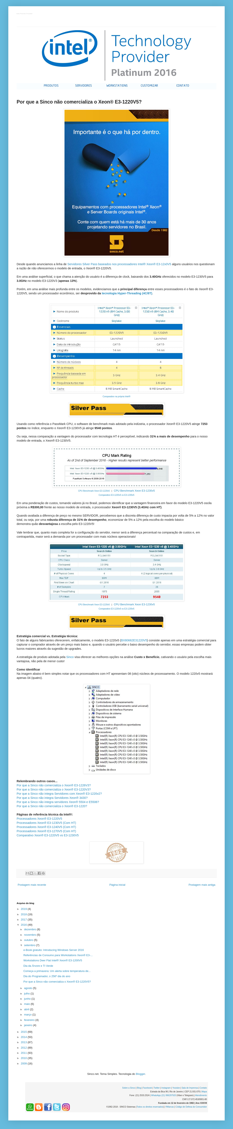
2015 (24, 1031)
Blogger (140, 1073)
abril (27, 1009)
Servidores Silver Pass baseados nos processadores (102, 264)
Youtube (176, 1088)
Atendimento (201, 1095)
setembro (30, 945)
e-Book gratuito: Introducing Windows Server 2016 (53, 950)
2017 (24, 919)
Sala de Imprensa (190, 1088)
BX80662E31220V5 (134, 640)
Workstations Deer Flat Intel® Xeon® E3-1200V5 (52, 960)
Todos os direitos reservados (150, 1107)
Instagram (166, 1088)
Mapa (204, 1091)
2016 (24, 924)
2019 (24, 908)
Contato (203, 1088)
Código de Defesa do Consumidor (191, 1107)
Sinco (70, 657)
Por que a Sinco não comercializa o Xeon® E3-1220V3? (54, 789)
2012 (24, 1047)
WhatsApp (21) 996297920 (163, 1095)
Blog (139, 1088)
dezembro (30, 929)
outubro (29, 940)
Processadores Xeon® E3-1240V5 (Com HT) (46, 827)
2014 (24, 1037)
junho (27, 998)
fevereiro (29, 1020)
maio (27, 1003)
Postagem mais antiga (201, 884)
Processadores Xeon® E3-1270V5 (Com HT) (46, 831)
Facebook (147, 1088)
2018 (24, 914)
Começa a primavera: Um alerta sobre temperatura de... (56, 971)
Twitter (157, 1088)
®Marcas (169, 1107)
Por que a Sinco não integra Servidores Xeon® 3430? (52, 797)
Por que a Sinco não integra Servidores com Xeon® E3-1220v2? (59, 793)
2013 (24, 1042)
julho (27, 993)
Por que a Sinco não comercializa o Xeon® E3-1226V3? (54, 785)
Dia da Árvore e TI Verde (38, 965)
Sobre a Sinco (128, 1088)
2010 (24, 1058)
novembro (30, 934)
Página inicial (117, 884)
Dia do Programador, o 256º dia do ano (46, 976)
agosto (28, 988)
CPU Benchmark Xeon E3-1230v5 (134, 490)
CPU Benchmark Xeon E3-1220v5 (94, 491)
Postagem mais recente (32, 884)
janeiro (28, 1025)
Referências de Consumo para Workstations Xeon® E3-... (58, 955)
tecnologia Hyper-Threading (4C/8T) (127, 293)
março (28, 1014)
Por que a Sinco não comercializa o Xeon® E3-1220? (52, 806)
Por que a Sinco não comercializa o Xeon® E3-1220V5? (57, 981)
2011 (24, 1052)
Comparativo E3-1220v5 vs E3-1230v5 (116, 495)
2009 (24, 1063)
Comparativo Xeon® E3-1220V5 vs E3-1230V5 (48, 835)
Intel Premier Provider (25, 14)
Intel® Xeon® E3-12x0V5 (154, 264)
